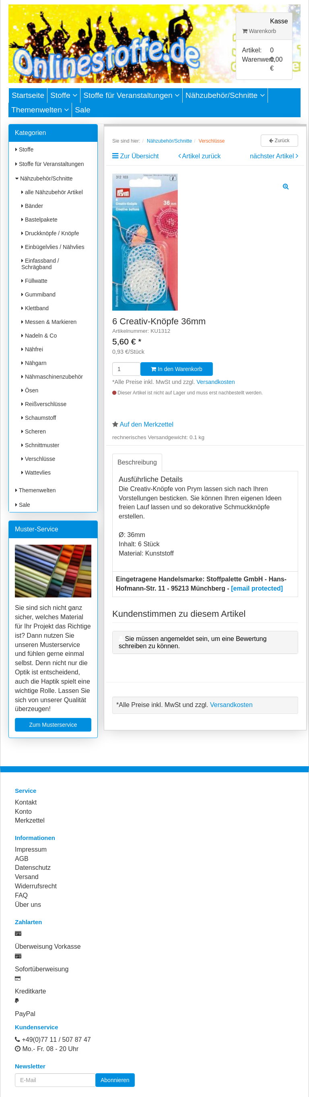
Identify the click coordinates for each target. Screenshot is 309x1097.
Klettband (35, 308)
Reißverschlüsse (43, 404)
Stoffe (63, 95)
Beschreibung (137, 462)
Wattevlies (36, 472)
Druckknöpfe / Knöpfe (50, 233)
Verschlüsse (38, 459)
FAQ (21, 895)
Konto (23, 811)
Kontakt (26, 802)
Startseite (28, 95)
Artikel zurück (201, 156)
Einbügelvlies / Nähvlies (52, 247)
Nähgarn (34, 363)
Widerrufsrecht (36, 886)
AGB (22, 858)
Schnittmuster (40, 445)
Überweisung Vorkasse (48, 946)
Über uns (28, 904)
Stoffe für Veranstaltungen (131, 95)
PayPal (25, 1013)
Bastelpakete (39, 219)
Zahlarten (28, 922)
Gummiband (38, 294)
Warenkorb (259, 31)
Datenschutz (33, 867)
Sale (82, 110)
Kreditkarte (30, 991)
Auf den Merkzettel (146, 424)
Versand (27, 876)
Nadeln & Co (39, 335)
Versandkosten (216, 382)
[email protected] (257, 588)
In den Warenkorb (176, 369)
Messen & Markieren (48, 322)
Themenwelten (40, 110)
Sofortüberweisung (41, 969)
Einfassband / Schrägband (40, 263)
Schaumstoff (38, 418)
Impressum (31, 849)
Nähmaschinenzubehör (52, 376)
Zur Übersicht (139, 156)
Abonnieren (115, 1080)
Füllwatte (34, 281)
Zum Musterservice (53, 725)
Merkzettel (30, 820)
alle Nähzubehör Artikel (52, 192)
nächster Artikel (273, 156)
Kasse (279, 21)
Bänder (32, 206)
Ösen (29, 390)
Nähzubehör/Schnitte (225, 95)
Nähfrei (32, 349)
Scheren (33, 431)
